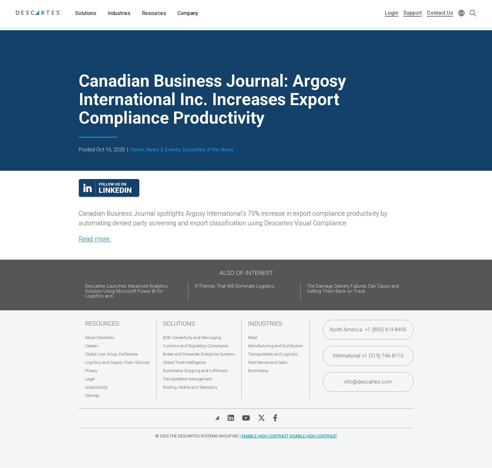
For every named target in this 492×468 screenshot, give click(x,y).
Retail (253, 337)
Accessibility (96, 387)
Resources (154, 13)
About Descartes (99, 337)
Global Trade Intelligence (184, 362)
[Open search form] (473, 13)
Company (188, 13)
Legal (90, 379)
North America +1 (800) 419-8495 (368, 330)
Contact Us (440, 13)
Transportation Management (187, 379)
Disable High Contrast (313, 436)
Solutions (85, 13)
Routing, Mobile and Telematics (190, 387)
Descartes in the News (207, 149)
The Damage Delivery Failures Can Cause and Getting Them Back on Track (353, 289)
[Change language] (461, 13)
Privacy (91, 370)
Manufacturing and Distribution (275, 345)
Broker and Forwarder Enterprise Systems (199, 354)
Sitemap (92, 395)
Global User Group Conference (111, 354)
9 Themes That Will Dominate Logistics (235, 286)
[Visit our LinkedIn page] (109, 195)
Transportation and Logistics (273, 354)
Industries (119, 13)
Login (391, 13)
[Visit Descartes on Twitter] (261, 417)
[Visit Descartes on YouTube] (246, 417)
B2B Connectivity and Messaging (192, 337)
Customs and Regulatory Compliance (195, 345)
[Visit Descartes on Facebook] (275, 417)
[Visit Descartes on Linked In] (231, 417)
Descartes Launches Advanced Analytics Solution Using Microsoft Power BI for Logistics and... (126, 291)
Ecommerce (258, 370)
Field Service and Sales (268, 362)
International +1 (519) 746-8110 (368, 356)
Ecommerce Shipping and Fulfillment (195, 370)
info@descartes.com (368, 382)
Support (412, 13)
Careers (92, 345)
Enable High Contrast (265, 436)
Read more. (95, 239)
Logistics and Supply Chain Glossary (117, 362)
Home (137, 149)
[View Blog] (217, 417)
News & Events (163, 149)
